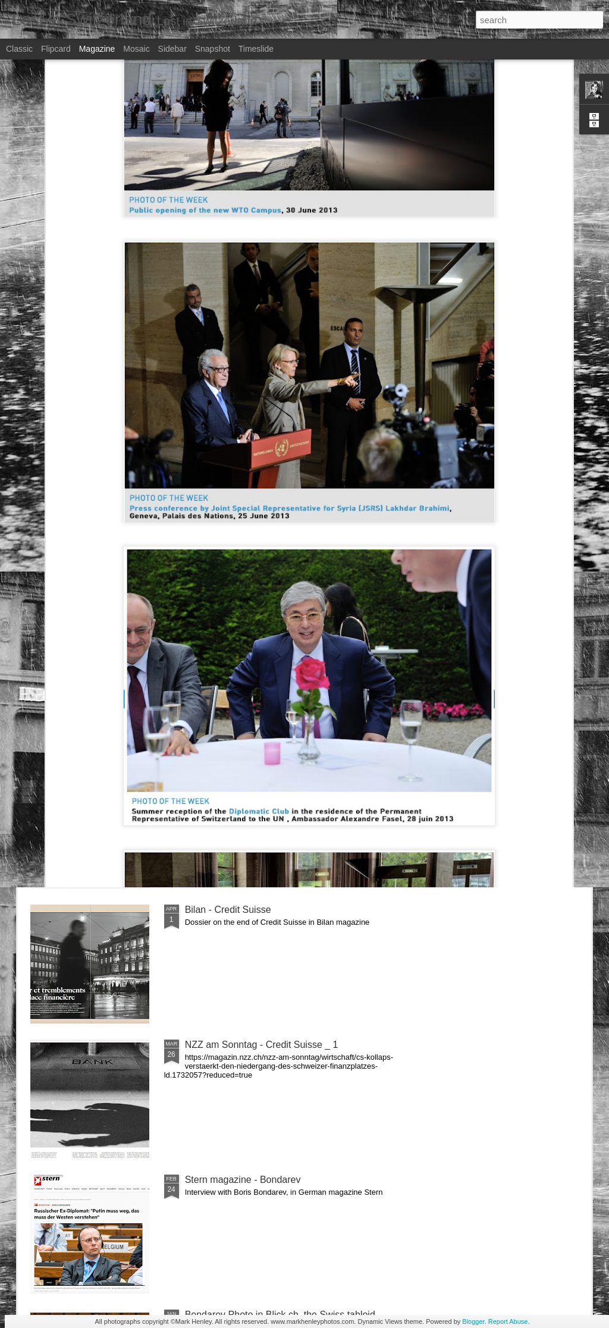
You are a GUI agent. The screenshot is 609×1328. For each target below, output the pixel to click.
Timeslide (256, 49)
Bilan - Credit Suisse (228, 910)
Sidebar (172, 49)
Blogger (473, 1321)
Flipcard (56, 49)
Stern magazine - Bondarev (243, 1180)
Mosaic (136, 49)
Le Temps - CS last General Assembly (265, 640)
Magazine (97, 49)
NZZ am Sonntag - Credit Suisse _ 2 (261, 775)
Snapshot (212, 49)
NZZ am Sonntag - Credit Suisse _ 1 (261, 1045)
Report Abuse (508, 1321)
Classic (19, 49)
